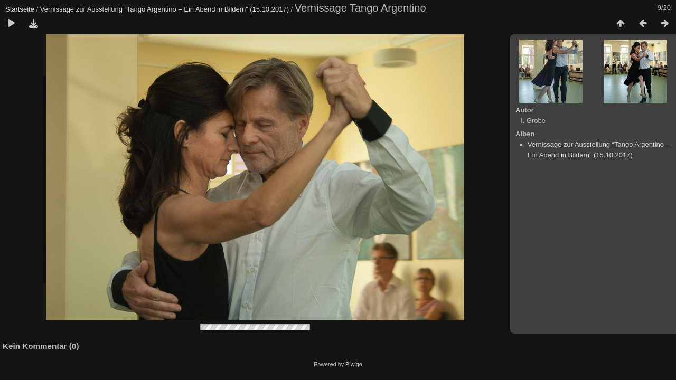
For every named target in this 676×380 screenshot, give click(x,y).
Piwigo (353, 364)
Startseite (19, 9)
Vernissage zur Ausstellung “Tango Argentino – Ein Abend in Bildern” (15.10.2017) (164, 9)
